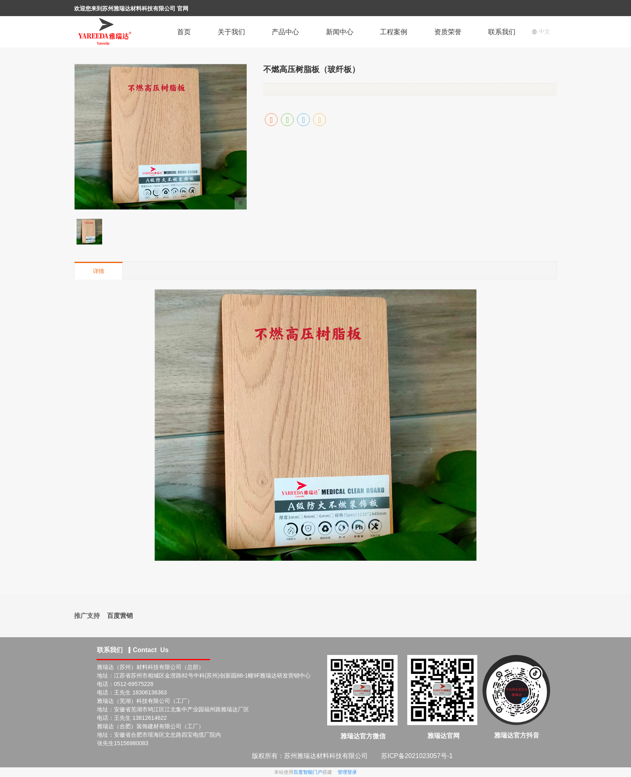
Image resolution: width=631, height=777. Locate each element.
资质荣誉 (448, 32)
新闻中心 (339, 32)
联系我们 (502, 32)
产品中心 (285, 32)
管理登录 (347, 772)
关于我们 (231, 32)
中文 (541, 31)
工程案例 (393, 32)
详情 (98, 271)
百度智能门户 (307, 772)
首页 (184, 32)
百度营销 (120, 615)
